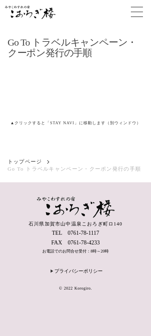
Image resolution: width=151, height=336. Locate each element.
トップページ (25, 162)
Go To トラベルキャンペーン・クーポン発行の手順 (74, 169)
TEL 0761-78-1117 (75, 233)
